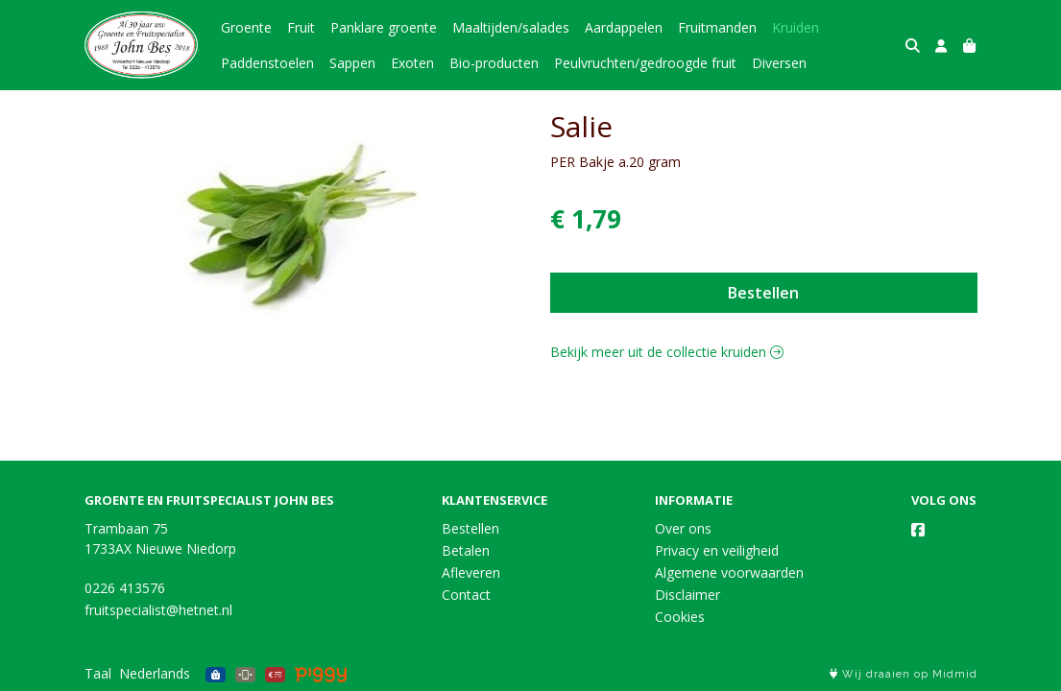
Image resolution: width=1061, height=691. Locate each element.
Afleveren (471, 572)
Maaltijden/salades (510, 27)
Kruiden (795, 27)
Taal (97, 673)
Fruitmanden (717, 27)
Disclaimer (687, 594)
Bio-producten (494, 63)
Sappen (352, 63)
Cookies (680, 617)
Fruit (301, 27)
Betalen (466, 550)
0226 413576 (124, 588)
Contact (466, 594)
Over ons (683, 528)
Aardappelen (624, 27)
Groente (246, 27)
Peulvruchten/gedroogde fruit (645, 63)
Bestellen (763, 292)
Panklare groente (383, 27)
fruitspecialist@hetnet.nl (158, 610)
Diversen (779, 63)
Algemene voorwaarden (729, 572)
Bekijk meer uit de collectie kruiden (667, 352)
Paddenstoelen (267, 63)
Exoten (412, 63)
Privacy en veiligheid (717, 550)
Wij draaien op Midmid (903, 674)
